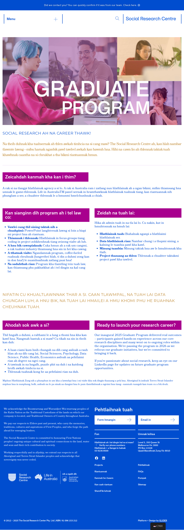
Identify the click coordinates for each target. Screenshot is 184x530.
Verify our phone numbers (112, 445)
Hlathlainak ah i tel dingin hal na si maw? (114, 443)
